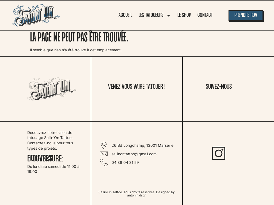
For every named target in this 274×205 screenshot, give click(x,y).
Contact (205, 15)
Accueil (125, 15)
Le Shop (184, 15)
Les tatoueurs (155, 15)
